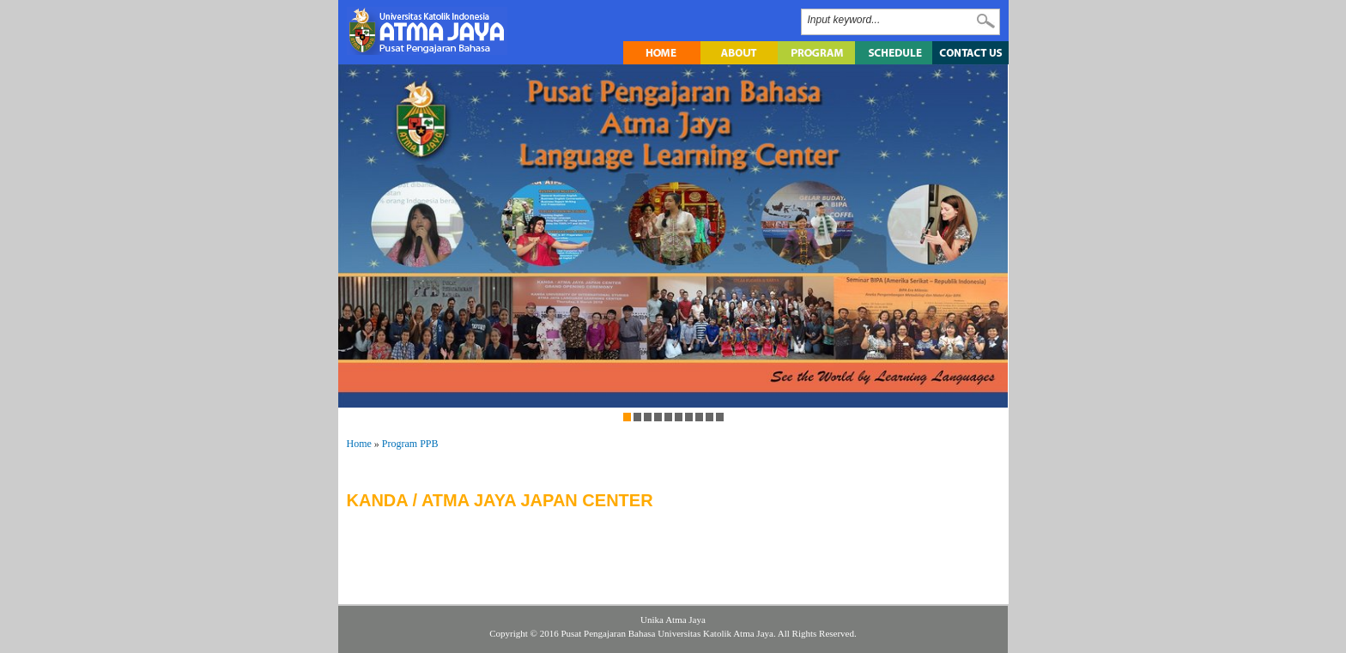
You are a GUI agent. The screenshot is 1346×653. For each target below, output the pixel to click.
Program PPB (410, 444)
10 (719, 417)
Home (359, 444)
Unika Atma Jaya (673, 619)
